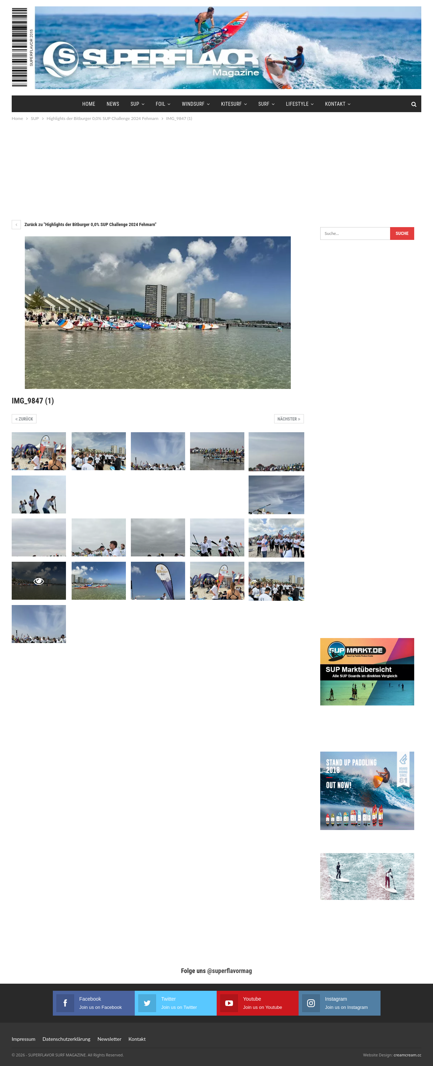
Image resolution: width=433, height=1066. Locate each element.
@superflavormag (229, 970)
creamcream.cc (407, 1054)
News (109, 104)
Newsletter (109, 1039)
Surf (266, 104)
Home (84, 104)
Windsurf (193, 104)
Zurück (24, 419)
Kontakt (340, 104)
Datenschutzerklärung (66, 1039)
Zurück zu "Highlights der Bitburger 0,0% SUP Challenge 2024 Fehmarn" (84, 224)
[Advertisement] (217, 170)
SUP (132, 104)
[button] (15, 1050)
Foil (159, 104)
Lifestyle (300, 104)
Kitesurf (232, 104)
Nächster (289, 419)
